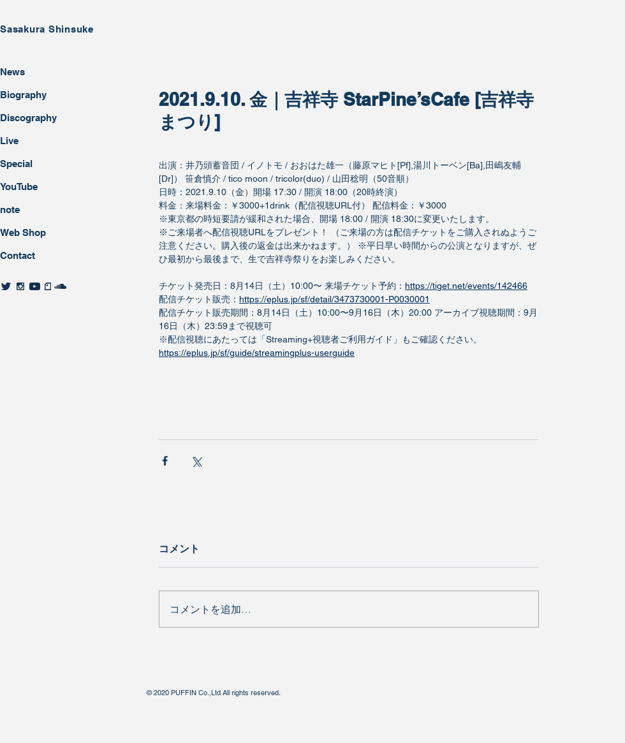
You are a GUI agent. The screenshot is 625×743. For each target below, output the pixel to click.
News (12, 71)
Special (16, 163)
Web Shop (23, 232)
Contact (17, 255)
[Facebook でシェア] (165, 461)
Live (9, 140)
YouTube (19, 186)
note (10, 209)
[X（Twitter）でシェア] (196, 461)
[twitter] (6, 286)
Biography (23, 94)
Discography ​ (29, 117)
